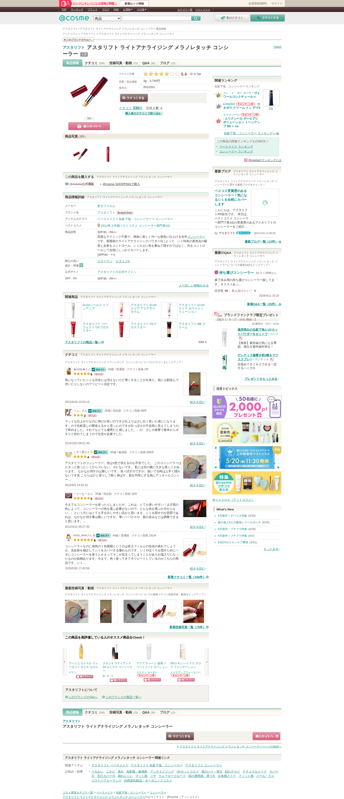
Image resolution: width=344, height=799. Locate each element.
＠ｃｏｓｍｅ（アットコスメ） (233, 499)
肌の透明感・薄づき (201, 776)
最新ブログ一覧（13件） (261, 241)
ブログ (105, 9)
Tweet (277, 47)
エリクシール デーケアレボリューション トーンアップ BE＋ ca (241, 122)
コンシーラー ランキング (236, 151)
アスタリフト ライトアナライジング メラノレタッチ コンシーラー (118, 726)
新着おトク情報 (134, 3)
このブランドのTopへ (83, 697)
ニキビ (110, 771)
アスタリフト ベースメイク (109, 765)
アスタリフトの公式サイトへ (116, 272)
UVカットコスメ (188, 771)
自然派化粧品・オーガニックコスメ (148, 780)
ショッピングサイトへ (84, 676)
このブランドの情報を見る (78, 39)
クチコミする (134, 98)
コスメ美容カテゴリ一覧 (78, 792)
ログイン (277, 3)
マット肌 (141, 776)
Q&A (116, 9)
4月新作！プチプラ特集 (232, 535)
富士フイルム (106, 206)
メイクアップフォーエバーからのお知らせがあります (180, 675)
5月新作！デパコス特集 (232, 515)
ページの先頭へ (230, 746)
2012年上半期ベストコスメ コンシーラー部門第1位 (135, 225)
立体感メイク (227, 776)
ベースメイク (106, 219)
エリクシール (231, 114)
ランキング (77, 9)
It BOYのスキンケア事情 (233, 542)
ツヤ (153, 776)
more (201, 341)
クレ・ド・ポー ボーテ (237, 93)
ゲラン (72, 672)
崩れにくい (125, 776)
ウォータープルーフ (172, 776)
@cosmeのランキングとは (264, 160)
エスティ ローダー (147, 672)
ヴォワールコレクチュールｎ (241, 94)
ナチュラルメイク (255, 771)
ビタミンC (123, 261)
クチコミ (95, 63)
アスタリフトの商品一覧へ (83, 342)
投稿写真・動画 (123, 63)
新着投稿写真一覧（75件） (187, 627)
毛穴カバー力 (106, 776)
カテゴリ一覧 (184, 9)
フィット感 (246, 776)
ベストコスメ (202, 9)
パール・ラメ (265, 776)
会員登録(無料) (257, 3)
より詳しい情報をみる (194, 285)
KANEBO (229, 104)
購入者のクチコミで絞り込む (143, 113)
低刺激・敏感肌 (136, 771)
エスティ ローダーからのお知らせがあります (146, 675)
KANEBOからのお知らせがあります (245, 104)
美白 (121, 771)
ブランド (92, 9)
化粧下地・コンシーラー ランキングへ (250, 133)
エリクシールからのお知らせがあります (249, 114)
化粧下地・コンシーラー (135, 219)
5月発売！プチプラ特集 (232, 529)
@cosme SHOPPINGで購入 (121, 184)
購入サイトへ (89, 126)
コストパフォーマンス (106, 780)
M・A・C (108, 676)
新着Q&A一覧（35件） (262, 304)
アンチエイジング (162, 771)
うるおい (97, 771)
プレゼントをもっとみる (261, 379)
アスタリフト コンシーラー (203, 765)
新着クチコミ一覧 (187, 577)
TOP (64, 9)
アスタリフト (74, 48)
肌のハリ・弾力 (211, 771)
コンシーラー (164, 219)
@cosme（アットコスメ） (183, 797)
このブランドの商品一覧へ (123, 697)
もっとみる (271, 549)
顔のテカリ (232, 771)
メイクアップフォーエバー (185, 672)
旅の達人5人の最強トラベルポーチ (239, 522)
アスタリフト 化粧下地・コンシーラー (157, 765)
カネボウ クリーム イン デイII (241, 105)
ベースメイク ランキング (236, 146)
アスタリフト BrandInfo (126, 213)
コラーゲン (104, 261)
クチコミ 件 (131, 108)
